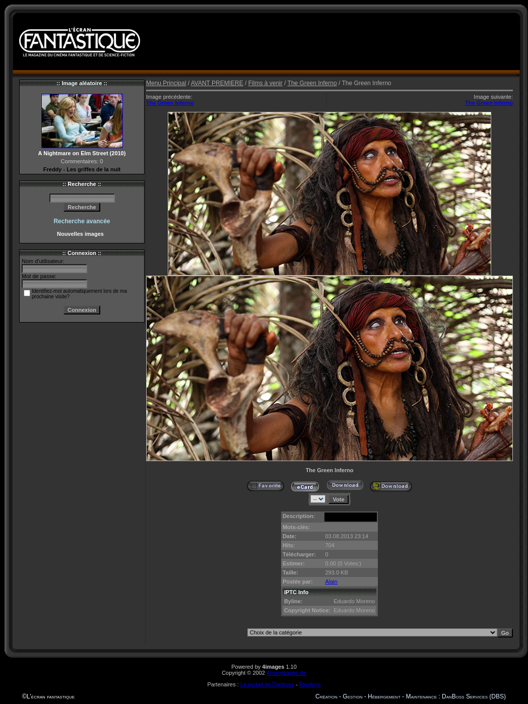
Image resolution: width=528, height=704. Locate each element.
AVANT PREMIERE (217, 83)
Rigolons (310, 684)
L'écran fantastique (51, 696)
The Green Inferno (312, 83)
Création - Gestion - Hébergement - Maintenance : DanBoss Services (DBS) (410, 696)
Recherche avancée (81, 221)
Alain (331, 582)
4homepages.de (286, 673)
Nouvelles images (82, 234)
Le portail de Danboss (267, 684)
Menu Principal (166, 83)
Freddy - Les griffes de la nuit (81, 169)
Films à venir (265, 83)
